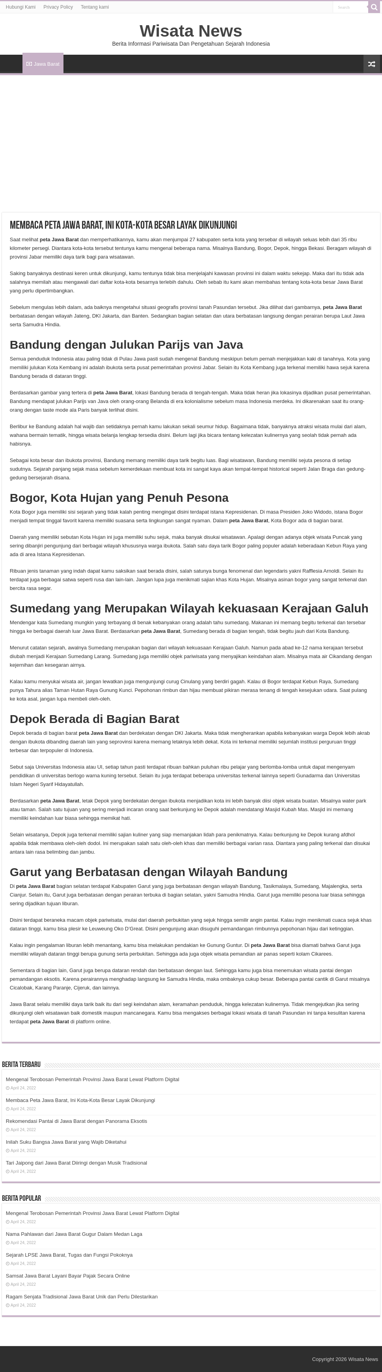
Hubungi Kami (20, 7)
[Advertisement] (191, 134)
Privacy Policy (58, 7)
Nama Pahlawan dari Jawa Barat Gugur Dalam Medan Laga (74, 1234)
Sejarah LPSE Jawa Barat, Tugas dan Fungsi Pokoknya (69, 1255)
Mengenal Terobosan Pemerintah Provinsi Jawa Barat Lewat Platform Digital (92, 1079)
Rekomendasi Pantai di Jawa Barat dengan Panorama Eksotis (76, 1121)
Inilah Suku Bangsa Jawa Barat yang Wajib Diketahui (66, 1142)
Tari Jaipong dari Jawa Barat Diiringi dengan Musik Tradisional (76, 1163)
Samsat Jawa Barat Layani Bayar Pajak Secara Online (68, 1276)
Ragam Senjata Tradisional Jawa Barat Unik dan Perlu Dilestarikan (82, 1297)
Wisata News (191, 30)
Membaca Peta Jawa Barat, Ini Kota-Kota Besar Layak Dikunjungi (80, 1100)
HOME (12, 63)
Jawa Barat (43, 64)
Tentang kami (95, 7)
